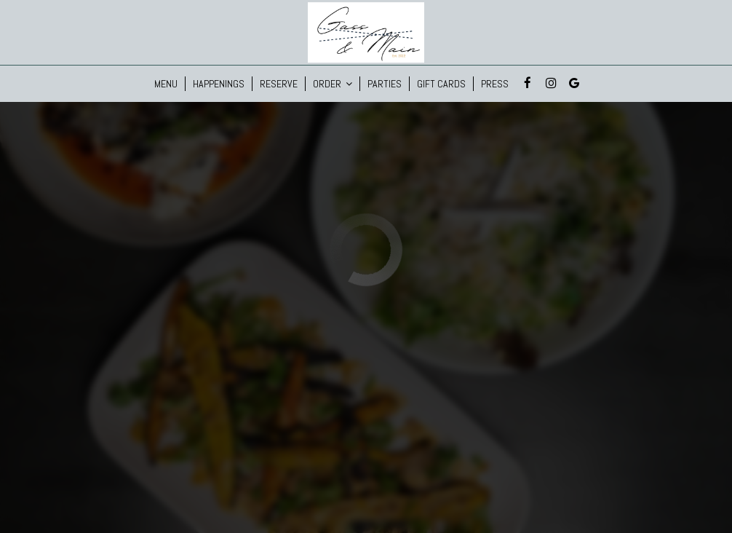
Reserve (279, 83)
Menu (166, 83)
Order (332, 83)
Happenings (218, 83)
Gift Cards (441, 83)
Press (495, 83)
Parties (384, 83)
